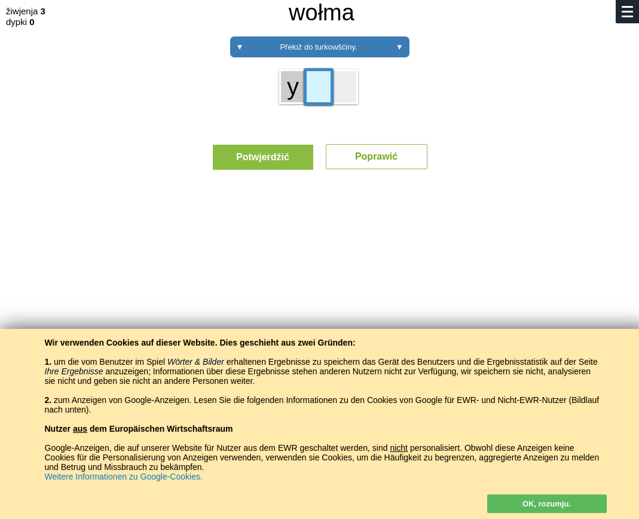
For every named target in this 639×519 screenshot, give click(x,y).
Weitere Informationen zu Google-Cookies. (124, 476)
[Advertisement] (319, 290)
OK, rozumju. (546, 503)
